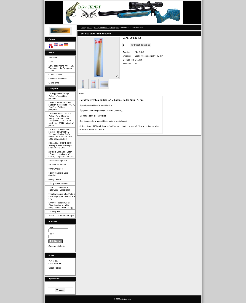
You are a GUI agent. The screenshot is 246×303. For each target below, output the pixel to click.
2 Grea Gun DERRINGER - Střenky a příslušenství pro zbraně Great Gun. (60, 145)
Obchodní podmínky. (57, 79)
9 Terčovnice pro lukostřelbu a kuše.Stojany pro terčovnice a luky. (61, 196)
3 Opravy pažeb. (55, 169)
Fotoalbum (53, 57)
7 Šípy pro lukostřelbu (58, 183)
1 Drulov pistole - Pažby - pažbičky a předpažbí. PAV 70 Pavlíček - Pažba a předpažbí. (61, 106)
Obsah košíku (54, 268)
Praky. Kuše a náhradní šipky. (61, 215)
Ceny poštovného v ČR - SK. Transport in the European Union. (61, 68)
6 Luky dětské (54, 179)
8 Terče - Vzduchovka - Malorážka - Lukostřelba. (59, 188)
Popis (81, 93)
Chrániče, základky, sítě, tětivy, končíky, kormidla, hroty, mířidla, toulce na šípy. (61, 205)
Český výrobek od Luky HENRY (149, 56)
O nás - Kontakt (55, 74)
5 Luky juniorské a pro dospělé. (58, 174)
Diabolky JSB (54, 211)
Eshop (89, 27)
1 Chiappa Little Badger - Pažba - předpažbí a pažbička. (59, 96)
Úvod (50, 62)
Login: (51, 227)
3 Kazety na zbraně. (57, 165)
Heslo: (51, 234)
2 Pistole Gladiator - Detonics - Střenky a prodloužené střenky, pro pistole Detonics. (61, 154)
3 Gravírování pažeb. (57, 160)
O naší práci (53, 83)
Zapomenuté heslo (56, 246)
